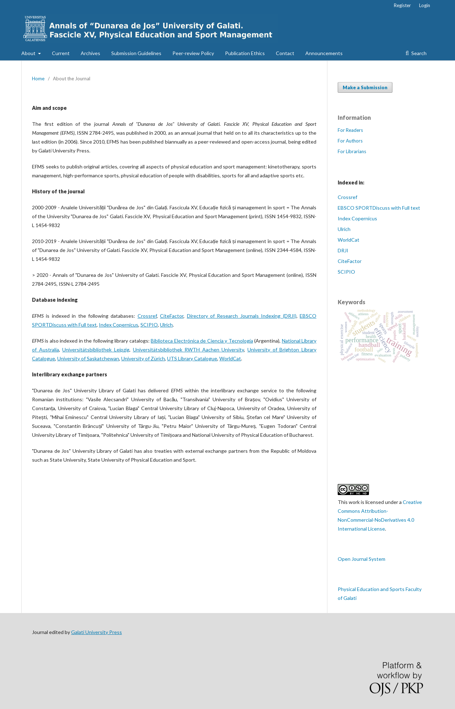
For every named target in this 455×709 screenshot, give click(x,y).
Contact (285, 53)
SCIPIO (149, 325)
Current (61, 53)
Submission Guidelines (136, 53)
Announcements (324, 53)
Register (402, 5)
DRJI (343, 250)
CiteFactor (171, 316)
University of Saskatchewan (88, 358)
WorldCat (230, 358)
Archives (90, 53)
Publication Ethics (245, 53)
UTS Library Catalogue (192, 358)
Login (424, 5)
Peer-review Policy (193, 53)
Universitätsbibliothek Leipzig (95, 350)
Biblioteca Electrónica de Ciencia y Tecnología (202, 341)
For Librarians (352, 151)
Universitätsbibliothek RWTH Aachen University (188, 350)
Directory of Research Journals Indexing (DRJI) (241, 316)
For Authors (350, 141)
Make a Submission (365, 87)
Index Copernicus (118, 325)
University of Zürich (143, 358)
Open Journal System (361, 559)
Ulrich (166, 325)
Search (418, 53)
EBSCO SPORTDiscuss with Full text (379, 208)
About (29, 53)
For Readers (350, 130)
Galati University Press (96, 632)
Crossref (147, 316)
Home (38, 78)
